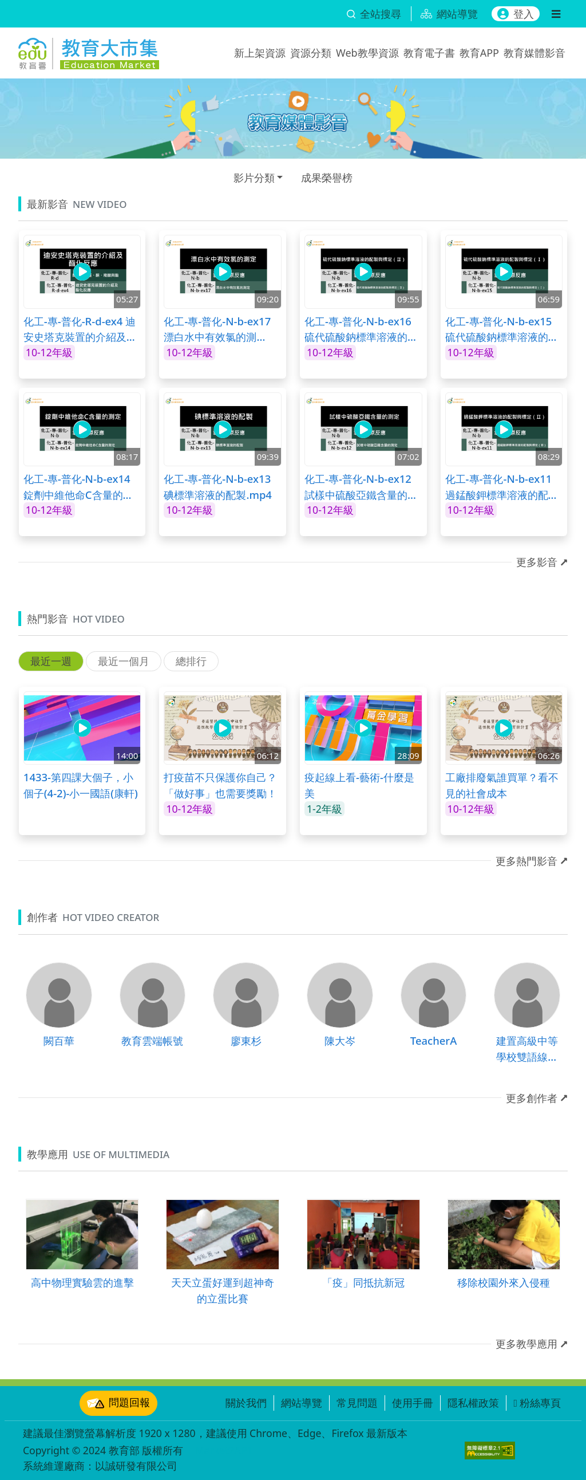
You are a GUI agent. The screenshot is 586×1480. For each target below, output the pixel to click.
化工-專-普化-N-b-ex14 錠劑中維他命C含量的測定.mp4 (78, 486)
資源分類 (310, 53)
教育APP (479, 53)
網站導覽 (301, 1403)
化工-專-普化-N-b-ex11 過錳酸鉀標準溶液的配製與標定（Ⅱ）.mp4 (502, 486)
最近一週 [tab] (51, 661)
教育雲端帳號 (152, 1040)
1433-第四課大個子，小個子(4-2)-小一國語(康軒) (80, 785)
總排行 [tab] (191, 661)
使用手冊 (412, 1403)
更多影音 (536, 562)
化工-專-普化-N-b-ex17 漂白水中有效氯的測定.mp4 (217, 329)
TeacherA (433, 1040)
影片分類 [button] (254, 177)
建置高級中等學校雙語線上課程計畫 (527, 1048)
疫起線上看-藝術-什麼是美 (359, 785)
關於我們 (246, 1403)
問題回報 (118, 1403)
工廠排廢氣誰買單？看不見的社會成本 (502, 785)
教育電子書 (429, 53)
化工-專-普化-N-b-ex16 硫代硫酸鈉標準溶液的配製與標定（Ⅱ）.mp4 (361, 329)
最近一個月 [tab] (123, 661)
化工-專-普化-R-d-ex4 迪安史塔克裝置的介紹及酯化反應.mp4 (80, 329)
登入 (515, 14)
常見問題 (357, 1403)
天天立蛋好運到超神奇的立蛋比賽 (222, 1290)
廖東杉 (246, 1040)
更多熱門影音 (526, 861)
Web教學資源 (367, 53)
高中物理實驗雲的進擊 (82, 1282)
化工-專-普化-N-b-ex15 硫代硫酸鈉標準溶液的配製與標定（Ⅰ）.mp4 (502, 329)
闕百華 (58, 1040)
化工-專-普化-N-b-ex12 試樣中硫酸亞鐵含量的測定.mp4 (361, 486)
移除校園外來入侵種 (503, 1282)
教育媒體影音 (534, 53)
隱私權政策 (473, 1403)
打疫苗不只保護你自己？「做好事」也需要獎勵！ (220, 785)
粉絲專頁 (537, 1403)
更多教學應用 (526, 1344)
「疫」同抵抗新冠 (363, 1282)
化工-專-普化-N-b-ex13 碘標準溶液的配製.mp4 (218, 486)
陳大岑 (339, 1040)
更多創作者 (531, 1098)
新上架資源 (260, 53)
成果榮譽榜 (327, 177)
